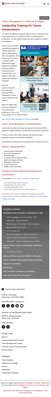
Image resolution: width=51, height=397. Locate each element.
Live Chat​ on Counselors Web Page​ (26, 178)
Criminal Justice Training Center (14, 347)
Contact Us (44, 18)
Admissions (6, 370)
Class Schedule (7, 360)
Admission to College (10, 363)
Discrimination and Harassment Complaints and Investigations (23, 390)
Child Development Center (12, 343)
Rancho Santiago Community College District (35, 383)
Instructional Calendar (10, 373)
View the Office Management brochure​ (16, 119)
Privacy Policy (7, 350)
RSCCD (4, 337)
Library (4, 366)
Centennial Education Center (13, 340)
